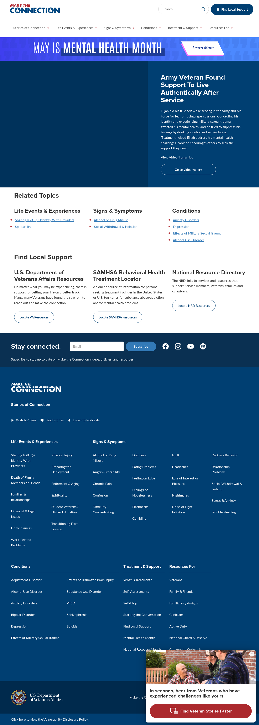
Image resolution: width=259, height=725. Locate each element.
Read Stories (55, 420)
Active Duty (178, 626)
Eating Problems (144, 466)
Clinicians (176, 614)
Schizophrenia (77, 614)
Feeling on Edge (143, 478)
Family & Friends (181, 591)
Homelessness (21, 527)
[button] (31, 28)
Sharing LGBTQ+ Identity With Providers (44, 219)
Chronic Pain (102, 483)
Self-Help (130, 603)
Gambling (139, 518)
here (22, 719)
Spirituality (23, 226)
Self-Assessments (136, 591)
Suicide (72, 626)
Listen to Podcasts (86, 420)
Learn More (202, 48)
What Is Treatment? (137, 579)
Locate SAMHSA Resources (118, 317)
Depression (181, 226)
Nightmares (180, 495)
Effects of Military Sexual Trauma (197, 233)
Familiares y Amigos (183, 603)
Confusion (100, 495)
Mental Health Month (139, 637)
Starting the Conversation (142, 614)
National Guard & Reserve (188, 637)
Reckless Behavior (225, 455)
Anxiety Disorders (186, 219)
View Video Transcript (177, 157)
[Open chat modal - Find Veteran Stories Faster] (201, 711)
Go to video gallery (188, 169)
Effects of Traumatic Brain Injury (90, 579)
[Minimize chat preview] (251, 653)
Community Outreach (185, 649)
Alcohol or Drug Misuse (111, 219)
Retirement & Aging (65, 483)
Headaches (180, 466)
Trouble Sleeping (224, 512)
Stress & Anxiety (224, 500)
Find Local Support (234, 9)
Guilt (175, 455)
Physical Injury (62, 455)
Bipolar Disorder (23, 614)
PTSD (71, 603)
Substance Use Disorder (84, 591)
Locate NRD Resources (194, 305)
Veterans (175, 579)
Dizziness (139, 455)
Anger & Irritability (106, 471)
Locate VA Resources (34, 317)
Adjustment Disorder (26, 579)
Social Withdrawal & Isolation (116, 226)
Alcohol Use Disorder (188, 239)
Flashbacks (140, 506)
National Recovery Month (142, 649)
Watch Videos (26, 420)
